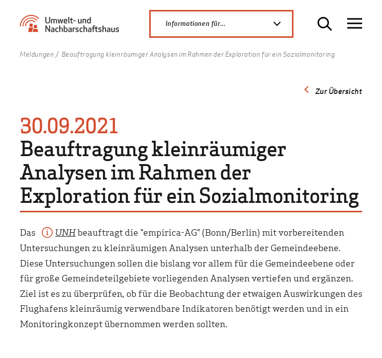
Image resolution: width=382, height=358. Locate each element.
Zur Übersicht (339, 91)
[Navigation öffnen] (355, 23)
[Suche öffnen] (325, 24)
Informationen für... (229, 24)
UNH (65, 232)
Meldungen (37, 55)
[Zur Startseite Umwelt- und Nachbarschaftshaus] (72, 27)
